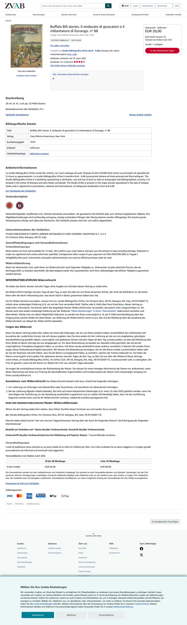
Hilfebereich (113, 548)
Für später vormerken (59, 45)
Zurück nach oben (93, 535)
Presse (81, 553)
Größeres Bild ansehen (26, 75)
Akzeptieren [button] (38, 615)
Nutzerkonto (147, 6)
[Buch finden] (108, 5)
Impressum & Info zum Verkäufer (22, 483)
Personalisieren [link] (106, 615)
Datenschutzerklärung (87, 562)
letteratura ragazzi (39, 153)
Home (8, 20)
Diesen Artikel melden (140, 114)
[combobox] (72, 5)
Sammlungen (39, 14)
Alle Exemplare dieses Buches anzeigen (70, 74)
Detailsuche (11, 14)
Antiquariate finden (140, 14)
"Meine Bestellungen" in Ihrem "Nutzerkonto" (94, 310)
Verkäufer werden (173, 14)
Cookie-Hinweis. (142, 604)
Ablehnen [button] (71, 615)
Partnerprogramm (55, 553)
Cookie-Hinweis (84, 571)
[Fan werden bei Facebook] (141, 549)
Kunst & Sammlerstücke (104, 14)
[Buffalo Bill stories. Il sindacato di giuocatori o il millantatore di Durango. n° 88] (26, 46)
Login (135, 6)
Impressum (83, 557)
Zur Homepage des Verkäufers (21, 190)
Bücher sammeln (68, 14)
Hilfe (177, 6)
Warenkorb (21, 567)
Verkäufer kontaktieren (17, 114)
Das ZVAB (82, 548)
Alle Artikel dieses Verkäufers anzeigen (67, 65)
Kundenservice (114, 553)
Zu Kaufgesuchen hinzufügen (165, 521)
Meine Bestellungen (24, 562)
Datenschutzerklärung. (123, 606)
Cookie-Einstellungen (43, 604)
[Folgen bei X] (141, 555)
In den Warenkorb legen (162, 50)
